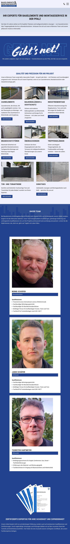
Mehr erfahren (7, 119)
